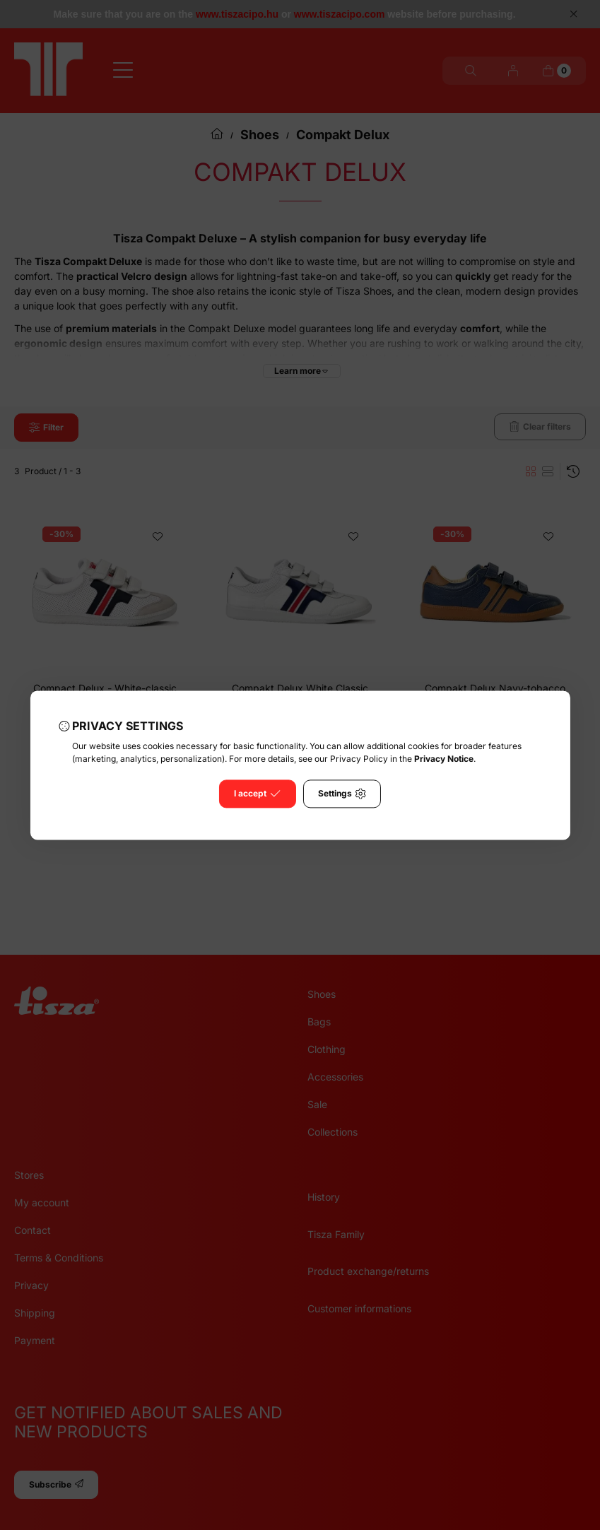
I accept (257, 793)
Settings (342, 793)
